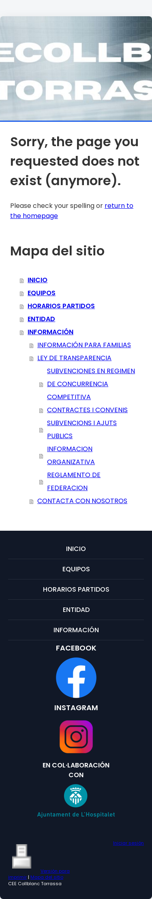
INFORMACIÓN (50, 332)
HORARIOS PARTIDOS (61, 306)
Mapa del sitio (46, 877)
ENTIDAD (41, 319)
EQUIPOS (42, 293)
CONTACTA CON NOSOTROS (82, 501)
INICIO (37, 280)
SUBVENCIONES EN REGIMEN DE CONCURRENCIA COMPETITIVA (91, 384)
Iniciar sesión (128, 843)
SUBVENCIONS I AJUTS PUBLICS (82, 429)
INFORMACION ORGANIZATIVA (71, 455)
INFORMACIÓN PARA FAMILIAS (84, 345)
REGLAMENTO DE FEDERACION (74, 481)
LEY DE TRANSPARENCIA (74, 358)
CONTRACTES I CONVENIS (87, 410)
